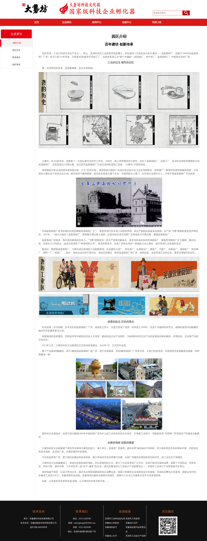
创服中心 (126, 22)
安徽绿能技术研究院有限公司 (44, 523)
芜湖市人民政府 (133, 519)
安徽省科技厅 (111, 527)
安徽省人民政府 (112, 523)
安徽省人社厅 (111, 536)
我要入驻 (156, 22)
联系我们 (36, 29)
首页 (36, 22)
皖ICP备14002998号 (38, 527)
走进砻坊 (66, 22)
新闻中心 (96, 22)
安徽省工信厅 (132, 523)
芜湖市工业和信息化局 (115, 519)
